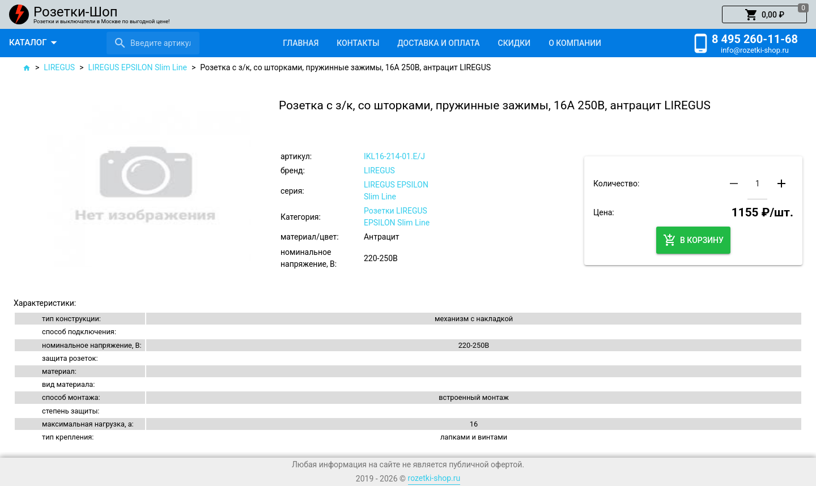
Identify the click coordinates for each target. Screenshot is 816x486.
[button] (764, 15)
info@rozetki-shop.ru (755, 50)
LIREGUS (59, 67)
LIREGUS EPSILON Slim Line (137, 67)
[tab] (301, 43)
